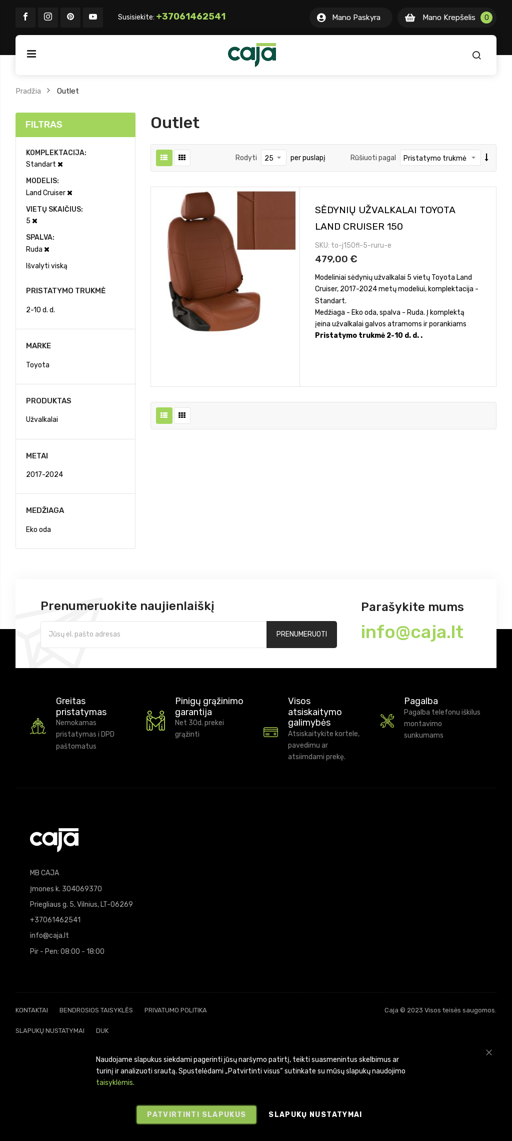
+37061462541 (191, 16)
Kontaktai (32, 1010)
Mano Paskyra (356, 17)
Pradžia (28, 91)
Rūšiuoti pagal (373, 158)
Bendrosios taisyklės (96, 1010)
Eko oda (38, 529)
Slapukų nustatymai (50, 1030)
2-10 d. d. (40, 310)
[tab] (76, 125)
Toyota (38, 365)
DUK (102, 1030)
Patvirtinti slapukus (196, 1114)
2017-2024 (44, 474)
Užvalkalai (42, 419)
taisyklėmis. (115, 1082)
